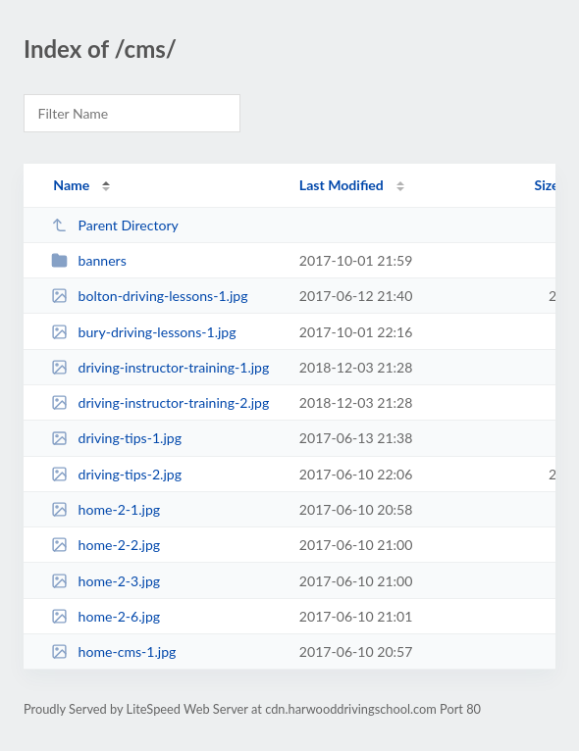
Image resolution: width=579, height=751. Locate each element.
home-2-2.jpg (105, 544)
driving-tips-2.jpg (116, 474)
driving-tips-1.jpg (116, 437)
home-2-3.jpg (105, 581)
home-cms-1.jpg (113, 651)
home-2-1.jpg (105, 509)
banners (89, 260)
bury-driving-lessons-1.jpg (143, 332)
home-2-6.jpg (105, 616)
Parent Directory (115, 225)
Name (71, 184)
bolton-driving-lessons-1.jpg (149, 295)
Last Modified (341, 184)
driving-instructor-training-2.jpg (160, 402)
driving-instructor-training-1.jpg (160, 367)
